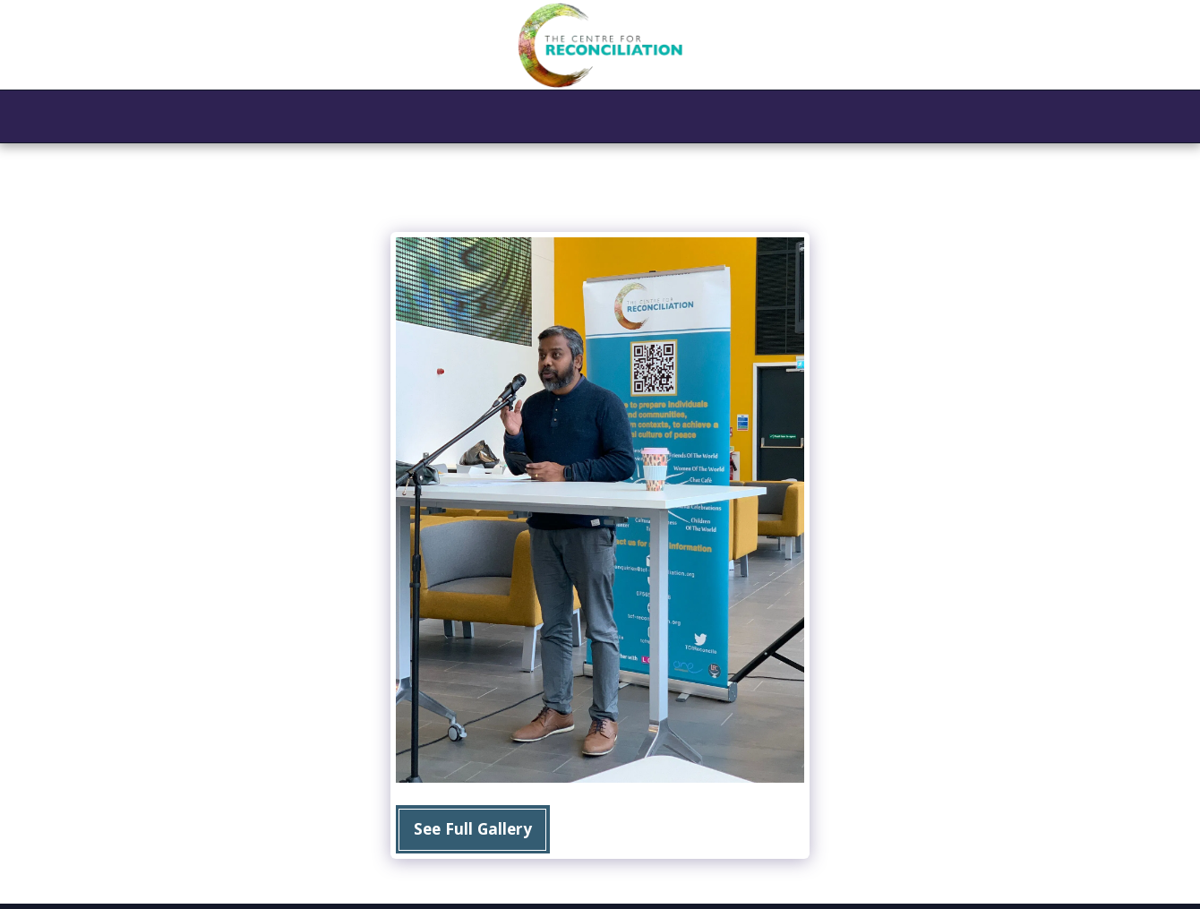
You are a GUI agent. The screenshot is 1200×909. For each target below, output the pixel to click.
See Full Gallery (473, 828)
